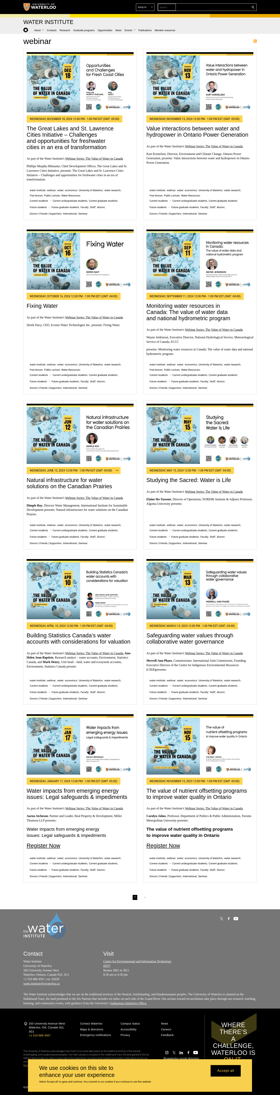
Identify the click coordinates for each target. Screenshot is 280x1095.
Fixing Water (42, 306)
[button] (225, 7)
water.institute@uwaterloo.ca (41, 983)
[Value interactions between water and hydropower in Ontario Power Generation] (199, 82)
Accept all (225, 1071)
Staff (92, 207)
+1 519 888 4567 (40, 1035)
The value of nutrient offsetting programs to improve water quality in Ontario (196, 794)
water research (112, 190)
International (70, 213)
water (60, 190)
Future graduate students (65, 207)
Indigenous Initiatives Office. (128, 1003)
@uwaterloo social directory (181, 1058)
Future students (38, 207)
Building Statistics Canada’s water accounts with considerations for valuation (78, 638)
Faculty (84, 207)
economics (71, 190)
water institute (37, 190)
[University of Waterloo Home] (39, 7)
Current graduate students (103, 200)
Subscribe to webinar (255, 41)
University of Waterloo (91, 190)
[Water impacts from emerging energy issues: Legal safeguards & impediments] (80, 744)
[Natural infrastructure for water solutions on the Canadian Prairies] (80, 434)
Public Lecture (52, 195)
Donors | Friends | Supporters (45, 213)
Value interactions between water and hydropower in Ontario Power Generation (197, 131)
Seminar (82, 213)
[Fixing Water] (80, 260)
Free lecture (36, 195)
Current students (39, 200)
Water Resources (70, 195)
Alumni (101, 207)
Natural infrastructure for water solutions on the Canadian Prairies (69, 483)
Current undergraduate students (70, 200)
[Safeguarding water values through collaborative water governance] (199, 589)
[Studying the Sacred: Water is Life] (199, 434)
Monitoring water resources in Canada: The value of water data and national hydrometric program (188, 312)
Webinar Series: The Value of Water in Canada (94, 158)
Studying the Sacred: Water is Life (188, 480)
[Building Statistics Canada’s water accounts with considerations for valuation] (80, 589)
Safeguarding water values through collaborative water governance (189, 638)
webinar (51, 190)
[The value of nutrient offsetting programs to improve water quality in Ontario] (199, 744)
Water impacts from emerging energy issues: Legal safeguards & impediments (77, 794)
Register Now (43, 846)
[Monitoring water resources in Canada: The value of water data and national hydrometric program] (199, 260)
